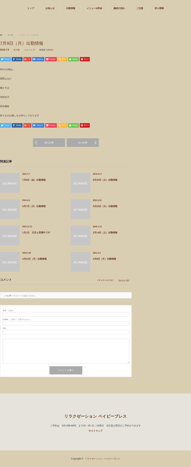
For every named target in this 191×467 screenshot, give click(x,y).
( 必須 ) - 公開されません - (17, 319)
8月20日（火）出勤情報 (105, 180)
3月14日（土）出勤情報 (105, 232)
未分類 (17, 50)
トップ (30, 8)
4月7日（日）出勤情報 (34, 206)
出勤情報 (70, 8)
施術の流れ (119, 8)
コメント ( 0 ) (123, 280)
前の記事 (49, 142)
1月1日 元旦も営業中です (36, 232)
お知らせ (50, 8)
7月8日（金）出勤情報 (34, 180)
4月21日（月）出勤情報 (34, 259)
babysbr (49, 50)
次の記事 (82, 142)
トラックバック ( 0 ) (105, 280)
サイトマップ (95, 431)
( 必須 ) (8, 311)
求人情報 (159, 8)
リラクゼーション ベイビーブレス (95, 416)
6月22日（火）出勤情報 (105, 206)
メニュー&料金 (94, 8)
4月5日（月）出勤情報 (104, 259)
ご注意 (139, 8)
